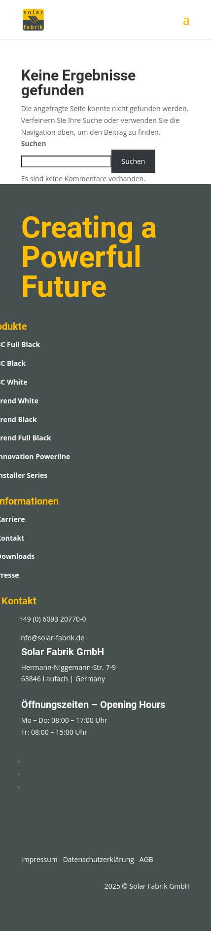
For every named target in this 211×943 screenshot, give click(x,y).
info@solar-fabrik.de (51, 637)
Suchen (33, 143)
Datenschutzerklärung (98, 859)
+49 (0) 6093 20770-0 (52, 619)
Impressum (39, 859)
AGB (146, 859)
